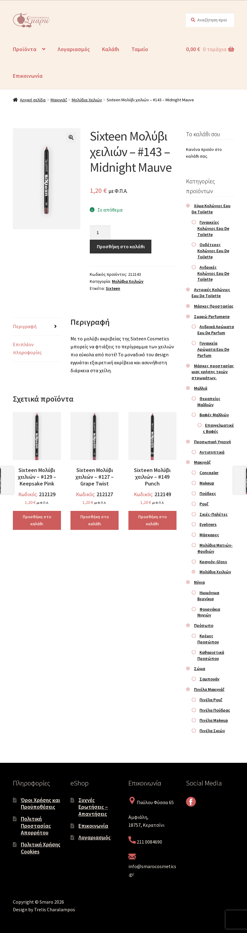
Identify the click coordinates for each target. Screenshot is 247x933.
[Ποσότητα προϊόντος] (100, 233)
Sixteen (113, 288)
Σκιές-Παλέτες (214, 514)
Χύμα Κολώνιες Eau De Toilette (211, 209)
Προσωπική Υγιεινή (212, 441)
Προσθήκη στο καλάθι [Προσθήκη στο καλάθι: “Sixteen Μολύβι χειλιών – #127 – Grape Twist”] (94, 520)
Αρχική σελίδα (33, 100)
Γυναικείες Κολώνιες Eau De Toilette (213, 228)
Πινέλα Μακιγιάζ (209, 689)
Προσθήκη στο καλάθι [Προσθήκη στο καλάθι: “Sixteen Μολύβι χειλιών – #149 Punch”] (152, 520)
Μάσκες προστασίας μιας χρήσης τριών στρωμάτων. (213, 372)
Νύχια (199, 582)
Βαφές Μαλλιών (214, 415)
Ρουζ (204, 504)
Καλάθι (110, 49)
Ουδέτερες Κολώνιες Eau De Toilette (213, 251)
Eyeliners (208, 524)
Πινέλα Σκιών (212, 730)
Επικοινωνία (28, 75)
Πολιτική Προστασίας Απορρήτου (36, 825)
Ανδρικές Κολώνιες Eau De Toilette (213, 273)
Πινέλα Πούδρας (215, 710)
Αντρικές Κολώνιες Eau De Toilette (211, 292)
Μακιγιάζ (59, 100)
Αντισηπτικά (212, 452)
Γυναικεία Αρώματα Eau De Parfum (213, 349)
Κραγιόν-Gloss (213, 561)
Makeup (207, 483)
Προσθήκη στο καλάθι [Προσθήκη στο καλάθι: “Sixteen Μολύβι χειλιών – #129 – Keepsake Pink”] (37, 520)
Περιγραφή (24, 326)
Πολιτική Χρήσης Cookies (40, 848)
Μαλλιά (200, 388)
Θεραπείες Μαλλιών (209, 401)
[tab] (37, 327)
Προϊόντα (24, 49)
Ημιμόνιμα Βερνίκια (208, 595)
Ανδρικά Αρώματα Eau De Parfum (215, 329)
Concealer (209, 472)
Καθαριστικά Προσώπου (210, 655)
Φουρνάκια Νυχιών (208, 612)
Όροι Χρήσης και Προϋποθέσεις (40, 803)
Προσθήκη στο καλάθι (121, 246)
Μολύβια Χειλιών (87, 100)
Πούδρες (208, 493)
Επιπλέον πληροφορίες (27, 348)
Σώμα (199, 668)
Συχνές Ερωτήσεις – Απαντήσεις (93, 806)
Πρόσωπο (203, 625)
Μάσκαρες (209, 535)
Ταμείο (139, 49)
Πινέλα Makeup (214, 720)
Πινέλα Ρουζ (211, 700)
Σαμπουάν (209, 679)
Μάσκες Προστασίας (214, 306)
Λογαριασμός (74, 49)
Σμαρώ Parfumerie (212, 316)
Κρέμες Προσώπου (208, 639)
